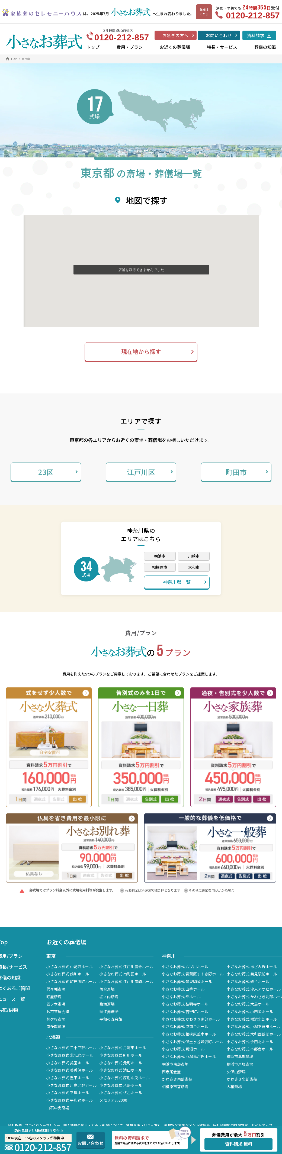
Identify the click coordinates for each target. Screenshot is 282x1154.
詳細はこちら (204, 11)
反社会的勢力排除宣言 (230, 1125)
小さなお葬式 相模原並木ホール (189, 1034)
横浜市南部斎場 (175, 1064)
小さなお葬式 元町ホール (121, 1062)
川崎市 (194, 556)
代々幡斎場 (55, 989)
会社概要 (15, 1125)
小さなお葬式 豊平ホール (67, 1077)
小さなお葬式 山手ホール (183, 989)
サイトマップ (262, 1125)
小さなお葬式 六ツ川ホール (185, 966)
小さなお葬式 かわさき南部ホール (191, 1019)
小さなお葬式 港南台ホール (185, 1026)
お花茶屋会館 (57, 1011)
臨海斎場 (107, 1004)
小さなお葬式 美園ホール (67, 1062)
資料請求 (255, 35)
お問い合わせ (219, 35)
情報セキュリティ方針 (143, 1125)
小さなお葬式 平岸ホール (67, 1092)
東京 (51, 955)
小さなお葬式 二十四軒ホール (71, 1047)
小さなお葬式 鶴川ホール (67, 974)
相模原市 (159, 567)
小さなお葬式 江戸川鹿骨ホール (126, 966)
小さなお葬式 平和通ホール (69, 1100)
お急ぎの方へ (175, 35)
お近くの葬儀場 (175, 47)
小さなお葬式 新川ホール (121, 1055)
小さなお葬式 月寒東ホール (123, 1047)
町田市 (247, 472)
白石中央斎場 (57, 1107)
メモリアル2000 (113, 1100)
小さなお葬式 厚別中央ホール (125, 1077)
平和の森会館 (111, 1019)
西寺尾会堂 (171, 1071)
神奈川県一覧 (184, 581)
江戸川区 (150, 472)
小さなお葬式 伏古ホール (121, 1092)
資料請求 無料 (238, 1144)
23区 (58, 472)
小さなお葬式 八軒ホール (121, 1085)
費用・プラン (130, 47)
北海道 (53, 1036)
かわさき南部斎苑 (177, 1079)
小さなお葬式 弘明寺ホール (185, 1004)
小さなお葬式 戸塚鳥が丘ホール (189, 1056)
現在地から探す (141, 351)
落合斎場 (107, 989)
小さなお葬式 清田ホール (121, 1070)
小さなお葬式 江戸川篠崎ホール (126, 981)
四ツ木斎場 (55, 1004)
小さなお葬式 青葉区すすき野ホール (192, 974)
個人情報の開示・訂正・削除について (93, 1125)
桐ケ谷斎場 (55, 1019)
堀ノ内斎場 (109, 996)
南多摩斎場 (55, 1026)
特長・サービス (222, 47)
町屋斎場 (54, 996)
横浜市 (159, 556)
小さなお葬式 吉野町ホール (185, 1011)
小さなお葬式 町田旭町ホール (71, 981)
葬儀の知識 (265, 47)
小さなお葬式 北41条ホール (69, 1055)
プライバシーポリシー (42, 1125)
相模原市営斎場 (175, 1086)
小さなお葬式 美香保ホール (69, 1070)
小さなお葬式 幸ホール (181, 996)
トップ (93, 47)
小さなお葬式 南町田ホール (123, 974)
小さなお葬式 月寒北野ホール (71, 1085)
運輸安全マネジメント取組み (187, 1125)
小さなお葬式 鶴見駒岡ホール (187, 981)
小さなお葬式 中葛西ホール (69, 966)
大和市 (194, 567)
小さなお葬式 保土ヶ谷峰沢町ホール (192, 1041)
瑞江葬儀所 (109, 1011)
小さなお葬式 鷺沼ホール (183, 1049)
